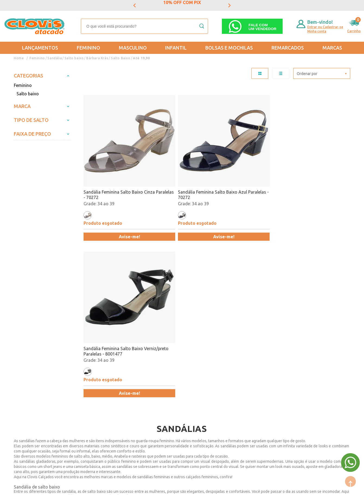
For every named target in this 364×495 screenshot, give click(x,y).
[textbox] (144, 26)
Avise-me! (115, 209)
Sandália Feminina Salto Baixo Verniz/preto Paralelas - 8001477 (250, 167)
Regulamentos (28, 394)
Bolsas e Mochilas (229, 47)
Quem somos (79, 379)
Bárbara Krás (96, 58)
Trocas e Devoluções (34, 379)
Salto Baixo (119, 58)
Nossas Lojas (79, 394)
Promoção (179, 394)
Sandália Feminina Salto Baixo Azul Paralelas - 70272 (180, 167)
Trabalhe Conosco (84, 402)
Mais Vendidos (184, 379)
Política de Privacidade (36, 402)
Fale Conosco (79, 410)
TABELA (259, 73)
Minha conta (316, 31)
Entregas (22, 387)
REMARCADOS (288, 47)
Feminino (88, 47)
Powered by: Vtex (27, 487)
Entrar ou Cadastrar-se (325, 27)
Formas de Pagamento (88, 387)
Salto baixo (73, 58)
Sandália (54, 58)
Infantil (176, 47)
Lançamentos (40, 47)
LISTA (280, 73)
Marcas (332, 47)
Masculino (133, 47)
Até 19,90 (140, 58)
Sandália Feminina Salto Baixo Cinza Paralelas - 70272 (113, 167)
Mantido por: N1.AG (64, 487)
